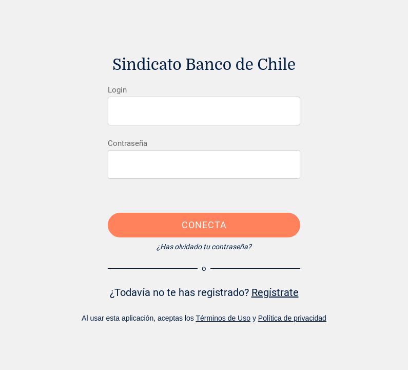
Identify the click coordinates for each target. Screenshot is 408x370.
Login (117, 90)
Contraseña (127, 143)
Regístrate (275, 292)
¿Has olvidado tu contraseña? (204, 247)
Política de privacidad (292, 318)
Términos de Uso (223, 318)
